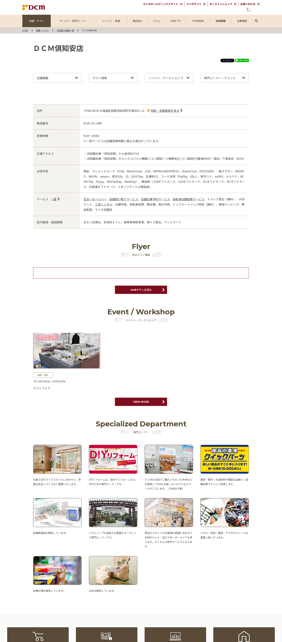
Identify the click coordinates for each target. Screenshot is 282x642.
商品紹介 (138, 21)
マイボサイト (193, 4)
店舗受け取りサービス (123, 199)
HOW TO (175, 21)
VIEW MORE (141, 401)
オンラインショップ (221, 4)
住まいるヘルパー (94, 199)
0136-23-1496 (92, 123)
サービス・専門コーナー (73, 21)
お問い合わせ (247, 4)
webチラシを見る (141, 289)
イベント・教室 (111, 21)
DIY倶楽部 (198, 21)
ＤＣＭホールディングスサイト (160, 4)
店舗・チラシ (36, 21)
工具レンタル (103, 204)
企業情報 (242, 21)
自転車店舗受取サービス (188, 199)
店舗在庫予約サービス (155, 199)
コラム (156, 21)
